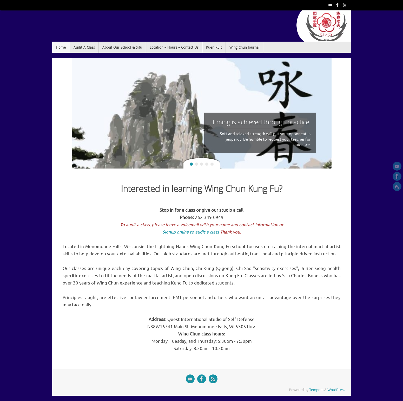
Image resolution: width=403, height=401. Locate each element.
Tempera (316, 390)
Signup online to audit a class (190, 232)
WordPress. (336, 390)
